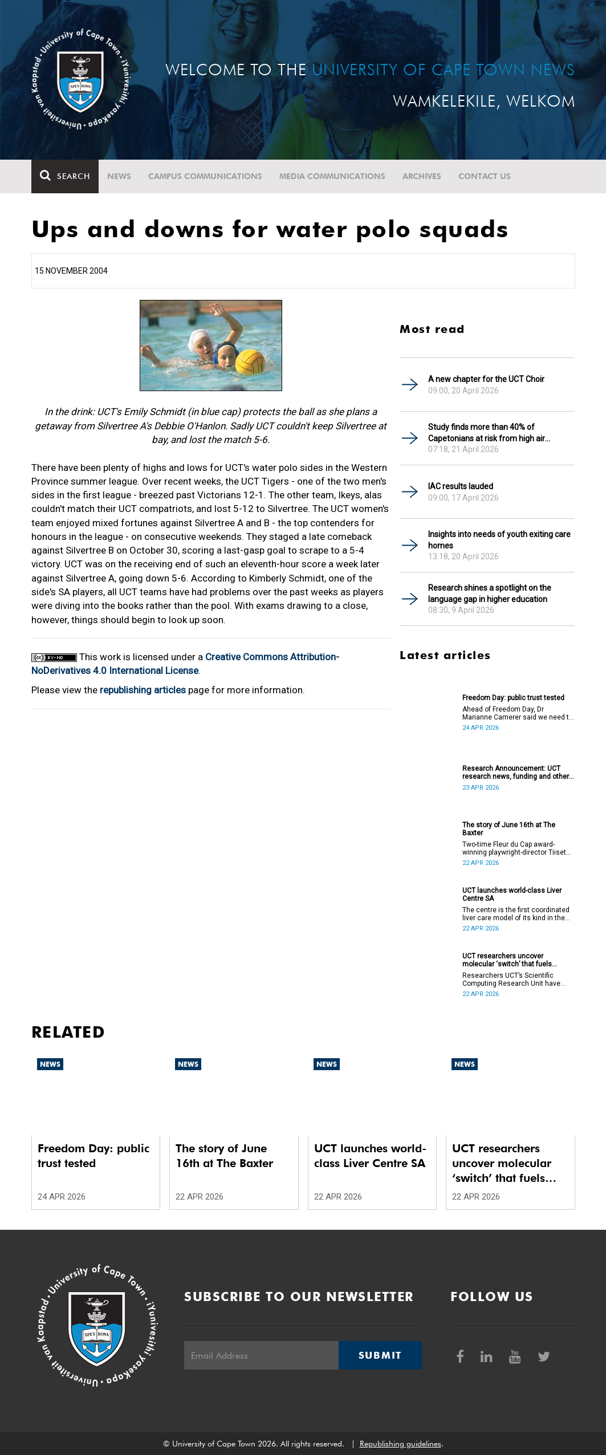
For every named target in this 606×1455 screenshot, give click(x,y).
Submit (380, 1355)
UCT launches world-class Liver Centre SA (512, 895)
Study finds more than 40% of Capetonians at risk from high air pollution (486, 433)
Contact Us (484, 176)
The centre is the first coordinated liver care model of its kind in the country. (516, 914)
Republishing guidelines (400, 1443)
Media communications (332, 176)
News (119, 176)
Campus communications (205, 176)
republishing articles (143, 690)
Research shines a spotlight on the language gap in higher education (489, 593)
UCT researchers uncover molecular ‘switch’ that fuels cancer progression (507, 960)
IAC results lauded (460, 486)
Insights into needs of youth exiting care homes (499, 540)
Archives (421, 176)
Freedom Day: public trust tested (513, 698)
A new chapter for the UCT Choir (486, 379)
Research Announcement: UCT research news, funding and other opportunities (515, 773)
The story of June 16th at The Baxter (508, 829)
